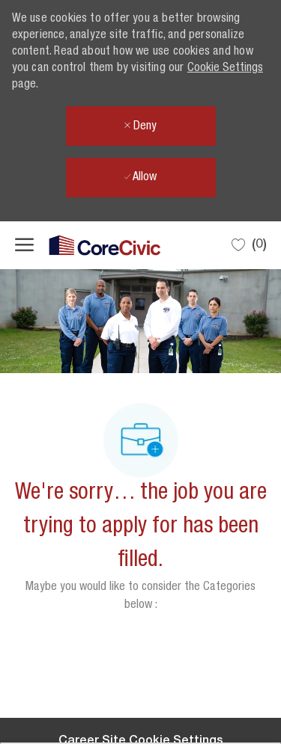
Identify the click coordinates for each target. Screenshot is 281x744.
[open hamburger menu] (24, 245)
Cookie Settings (225, 69)
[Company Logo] (90, 245)
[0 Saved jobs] (249, 245)
